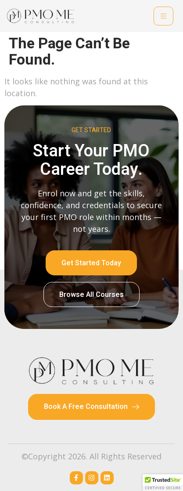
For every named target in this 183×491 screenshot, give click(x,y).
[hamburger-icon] (163, 16)
